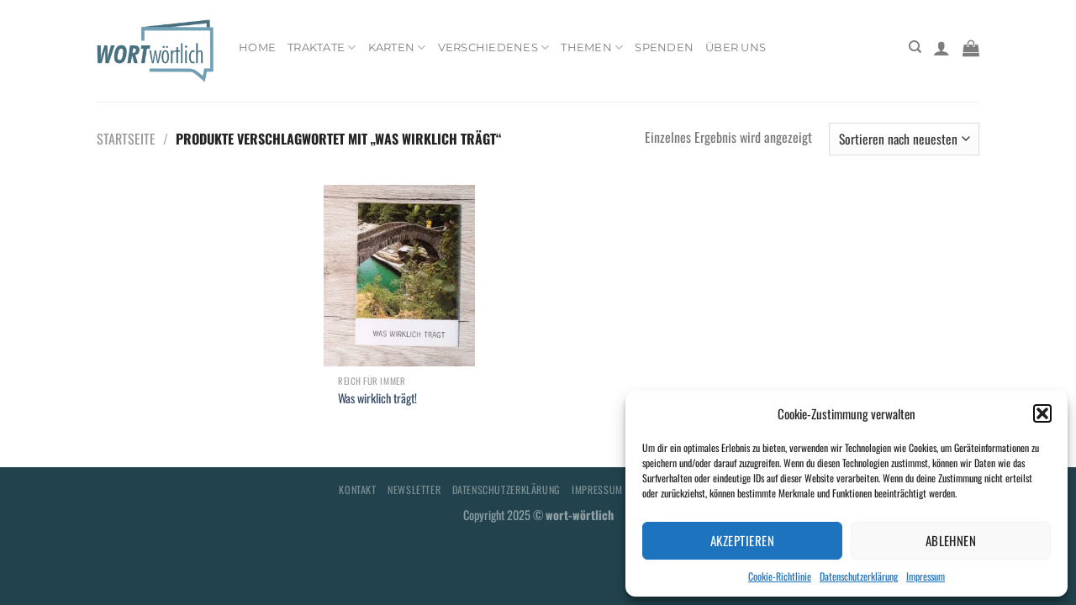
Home (257, 47)
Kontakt (357, 489)
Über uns (735, 47)
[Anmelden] (941, 47)
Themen (592, 47)
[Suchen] (915, 47)
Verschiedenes (494, 47)
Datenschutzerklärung (859, 576)
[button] (1042, 413)
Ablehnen (951, 540)
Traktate (321, 47)
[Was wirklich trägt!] (399, 275)
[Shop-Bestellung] (904, 139)
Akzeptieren (742, 540)
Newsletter (414, 489)
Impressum (925, 576)
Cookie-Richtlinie (779, 576)
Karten (397, 47)
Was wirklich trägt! (377, 399)
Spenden (664, 47)
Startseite (126, 139)
